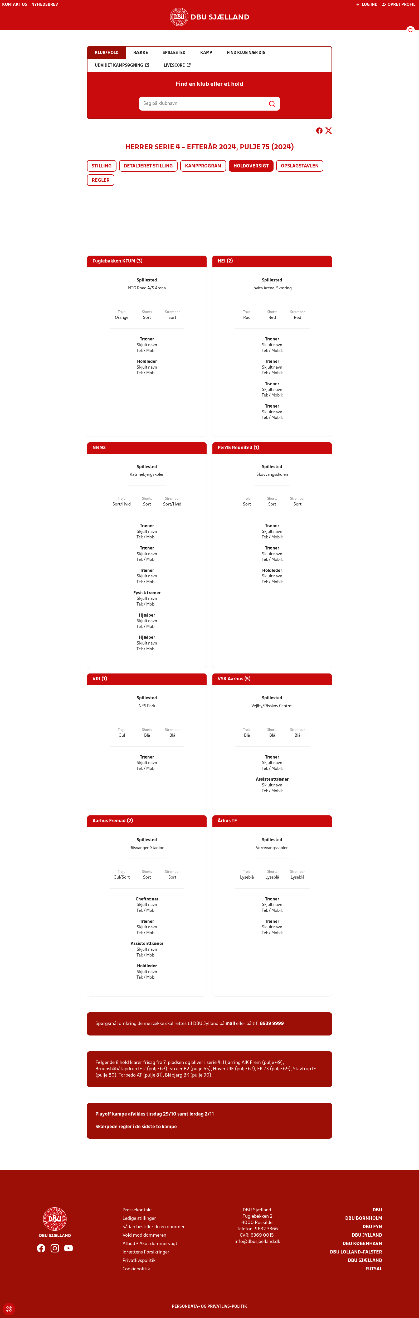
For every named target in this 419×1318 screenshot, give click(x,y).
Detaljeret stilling (148, 166)
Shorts (147, 312)
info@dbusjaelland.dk (257, 1242)
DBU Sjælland (365, 1260)
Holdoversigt (251, 166)
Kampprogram (203, 166)
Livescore (177, 65)
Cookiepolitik (136, 1269)
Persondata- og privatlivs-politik (209, 1307)
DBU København (362, 1244)
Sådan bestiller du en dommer (154, 1227)
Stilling (102, 166)
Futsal (374, 1269)
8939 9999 (272, 1024)
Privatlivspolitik (139, 1260)
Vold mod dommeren (144, 1235)
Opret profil (398, 4)
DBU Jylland (367, 1235)
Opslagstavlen (300, 166)
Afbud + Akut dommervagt (150, 1244)
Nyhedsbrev (44, 5)
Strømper (172, 312)
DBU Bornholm (363, 1218)
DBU (377, 1210)
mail (230, 1024)
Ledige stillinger (139, 1218)
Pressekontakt (137, 1210)
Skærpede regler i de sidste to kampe (136, 1127)
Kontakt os (14, 5)
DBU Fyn (372, 1227)
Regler (101, 180)
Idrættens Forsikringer (146, 1252)
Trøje (121, 312)
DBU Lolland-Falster (356, 1252)
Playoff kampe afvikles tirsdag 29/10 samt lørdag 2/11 (154, 1114)
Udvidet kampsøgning (122, 65)
